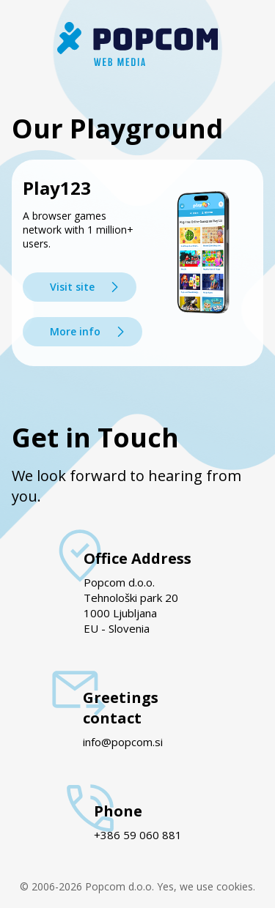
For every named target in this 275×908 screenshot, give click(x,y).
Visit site (72, 287)
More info (75, 331)
